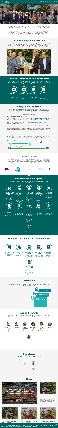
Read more (19, 400)
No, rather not (53, 425)
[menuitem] (34, 3)
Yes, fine (46, 425)
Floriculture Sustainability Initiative (38, 137)
